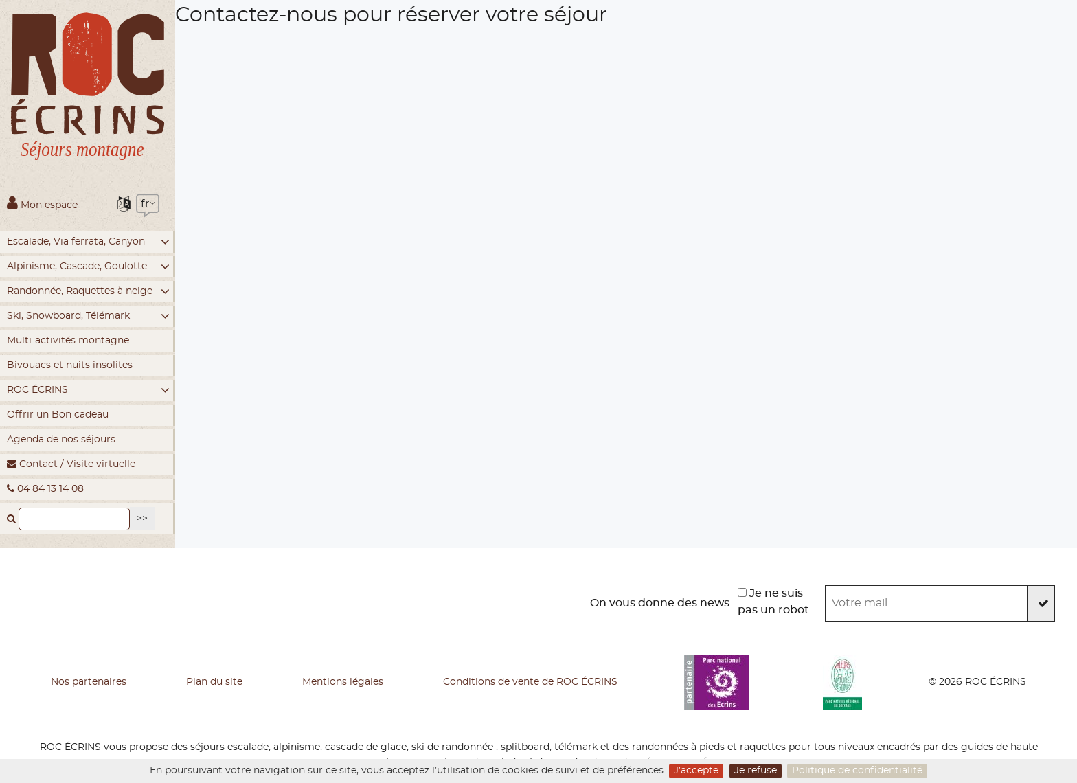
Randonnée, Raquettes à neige (88, 291)
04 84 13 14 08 (45, 489)
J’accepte (696, 770)
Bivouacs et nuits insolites (70, 365)
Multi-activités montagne (68, 340)
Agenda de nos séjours (61, 439)
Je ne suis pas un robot (773, 601)
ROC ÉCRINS (88, 390)
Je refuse (755, 770)
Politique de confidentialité (857, 770)
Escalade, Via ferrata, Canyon (88, 242)
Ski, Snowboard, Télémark (88, 316)
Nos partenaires (88, 682)
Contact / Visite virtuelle (71, 464)
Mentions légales (342, 682)
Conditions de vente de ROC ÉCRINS (530, 682)
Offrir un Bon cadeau (58, 415)
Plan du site (214, 682)
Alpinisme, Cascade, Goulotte (88, 267)
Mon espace (42, 202)
